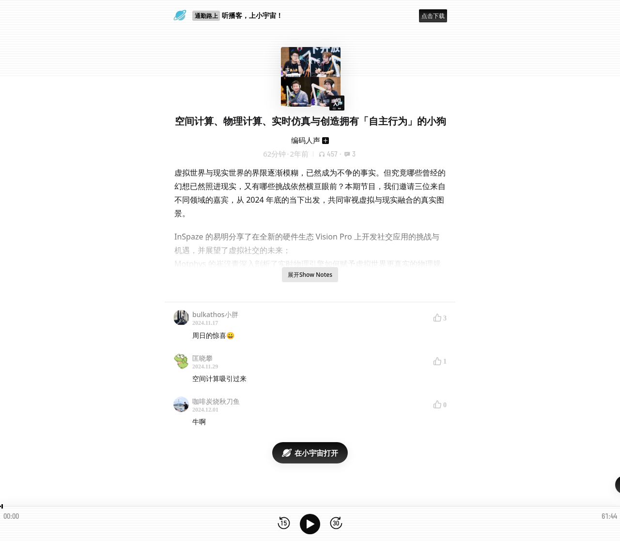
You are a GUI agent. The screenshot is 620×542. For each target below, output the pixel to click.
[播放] (310, 524)
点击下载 (433, 16)
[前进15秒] (336, 524)
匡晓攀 (202, 358)
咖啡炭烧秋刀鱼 (216, 401)
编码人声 (305, 140)
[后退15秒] (284, 524)
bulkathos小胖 (215, 314)
